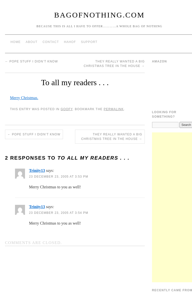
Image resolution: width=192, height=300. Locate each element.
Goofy (66, 109)
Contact (50, 42)
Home (15, 42)
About (32, 42)
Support (89, 42)
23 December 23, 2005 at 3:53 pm (58, 176)
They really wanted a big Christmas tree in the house (111, 137)
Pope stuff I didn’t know (31, 61)
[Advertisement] (172, 207)
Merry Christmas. (24, 98)
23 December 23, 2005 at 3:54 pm (58, 213)
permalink (114, 109)
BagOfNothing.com (99, 15)
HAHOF (70, 42)
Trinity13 (37, 170)
